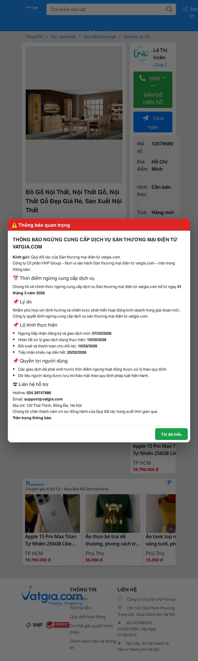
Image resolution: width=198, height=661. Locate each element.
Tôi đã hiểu (171, 434)
